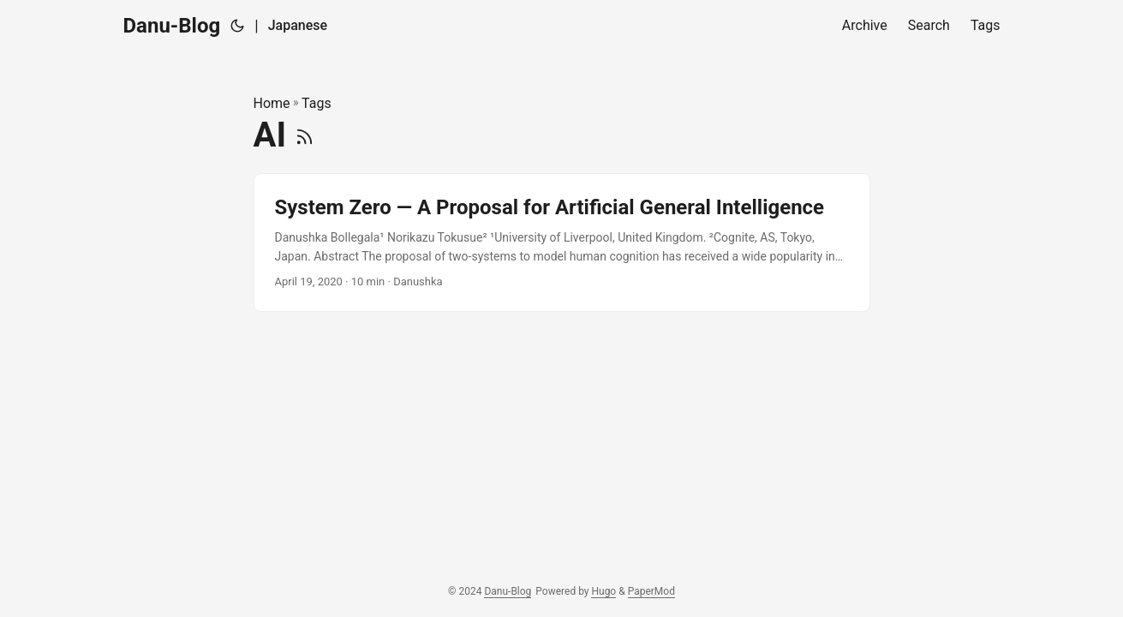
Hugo (603, 591)
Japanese (297, 25)
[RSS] (304, 135)
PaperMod (651, 591)
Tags (317, 103)
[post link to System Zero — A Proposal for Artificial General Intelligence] (561, 243)
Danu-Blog (172, 26)
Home (272, 103)
